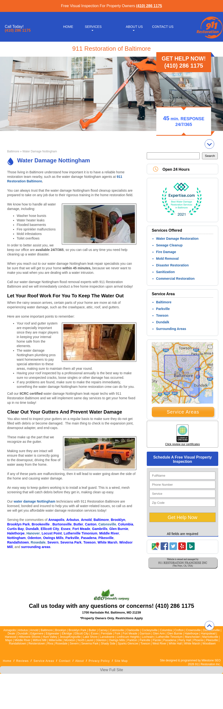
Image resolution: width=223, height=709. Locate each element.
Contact (64, 661)
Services (93, 27)
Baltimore (13, 151)
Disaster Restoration (172, 265)
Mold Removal (167, 258)
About (79, 661)
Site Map (121, 661)
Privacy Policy (99, 661)
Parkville (163, 309)
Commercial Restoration (175, 278)
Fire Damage (166, 252)
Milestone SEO (211, 660)
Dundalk (162, 322)
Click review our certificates (182, 444)
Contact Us (162, 27)
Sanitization (165, 272)
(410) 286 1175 (149, 6)
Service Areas (183, 411)
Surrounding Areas (171, 329)
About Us (134, 27)
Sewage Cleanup (169, 245)
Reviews (22, 661)
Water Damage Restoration (177, 238)
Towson (162, 315)
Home (68, 27)
